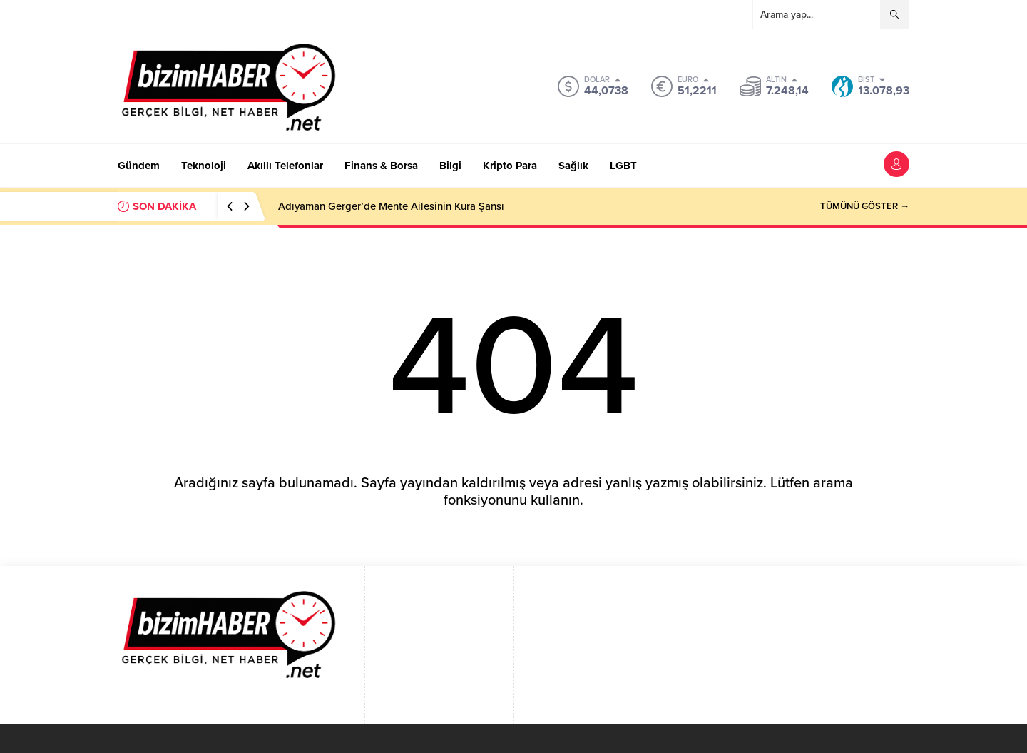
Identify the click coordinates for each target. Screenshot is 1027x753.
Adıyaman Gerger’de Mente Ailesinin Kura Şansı (391, 206)
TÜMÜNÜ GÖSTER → (864, 206)
